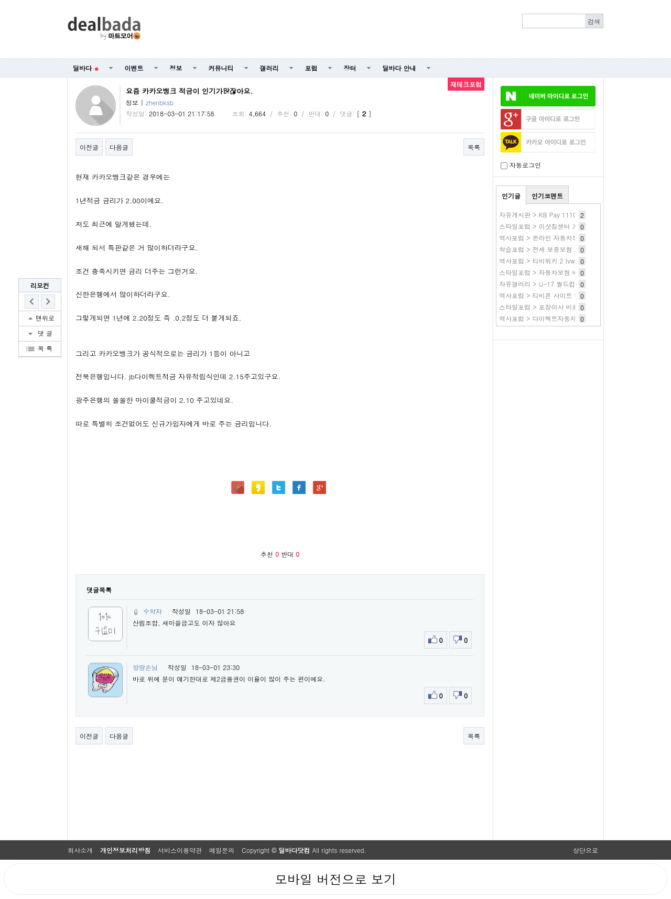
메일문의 (221, 850)
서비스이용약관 (180, 850)
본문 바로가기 (0, 0)
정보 (176, 67)
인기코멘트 (547, 195)
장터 (350, 67)
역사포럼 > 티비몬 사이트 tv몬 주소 (549, 295)
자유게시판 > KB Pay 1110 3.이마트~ (554, 214)
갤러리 (269, 67)
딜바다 (86, 67)
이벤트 (134, 67)
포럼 (311, 67)
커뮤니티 (221, 67)
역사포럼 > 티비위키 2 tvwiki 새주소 (550, 260)
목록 (474, 146)
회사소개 (80, 850)
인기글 (511, 195)
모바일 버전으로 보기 (335, 879)
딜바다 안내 (399, 67)
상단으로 (585, 850)
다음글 (119, 146)
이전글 (89, 146)
